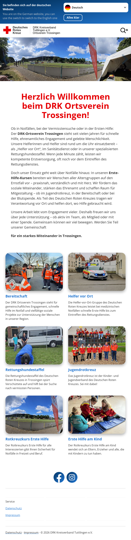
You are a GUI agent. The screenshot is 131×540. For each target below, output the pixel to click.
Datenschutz (13, 508)
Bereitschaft (16, 296)
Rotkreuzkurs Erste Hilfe (27, 439)
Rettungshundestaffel (24, 369)
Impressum (12, 515)
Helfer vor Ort (80, 296)
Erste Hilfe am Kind (85, 439)
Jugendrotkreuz (82, 369)
